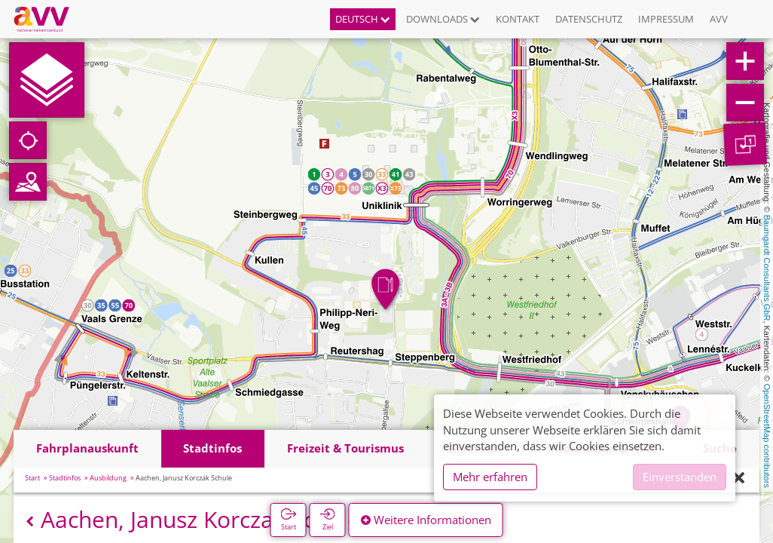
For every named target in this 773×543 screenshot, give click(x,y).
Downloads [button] (443, 19)
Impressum (666, 19)
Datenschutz (588, 19)
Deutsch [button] (362, 19)
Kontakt (517, 19)
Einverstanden (679, 476)
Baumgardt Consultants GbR (766, 268)
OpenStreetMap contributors (766, 436)
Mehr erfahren (490, 476)
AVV (719, 19)
